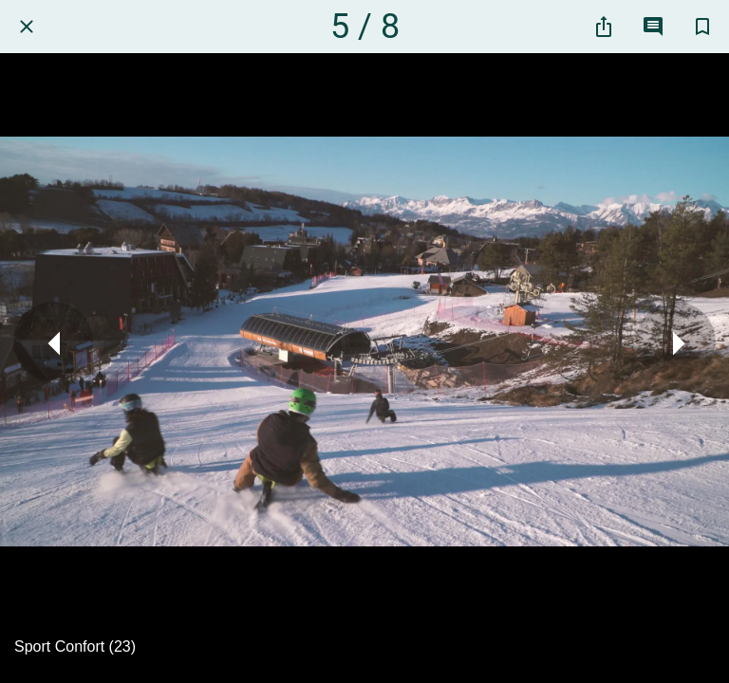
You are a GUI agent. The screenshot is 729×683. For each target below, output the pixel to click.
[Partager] (603, 26)
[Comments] (653, 26)
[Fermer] (26, 26)
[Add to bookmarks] (702, 26)
